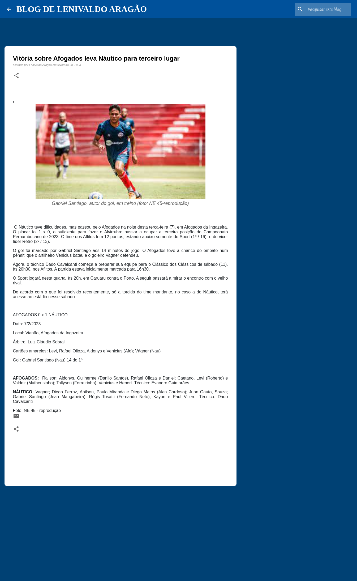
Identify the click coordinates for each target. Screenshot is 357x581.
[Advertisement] (120, 531)
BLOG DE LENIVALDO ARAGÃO (81, 9)
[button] (16, 75)
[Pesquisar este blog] (323, 9)
